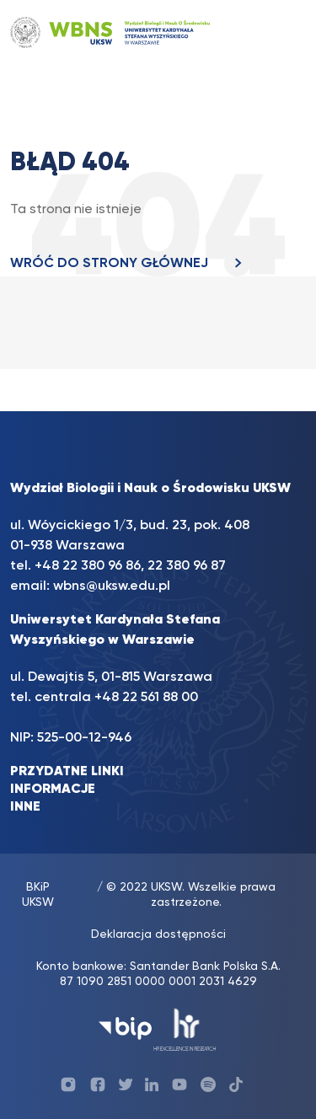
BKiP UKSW (38, 894)
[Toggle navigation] (276, 32)
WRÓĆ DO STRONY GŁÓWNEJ (130, 263)
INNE (25, 807)
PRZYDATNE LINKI (67, 772)
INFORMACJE (52, 789)
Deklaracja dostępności (158, 934)
